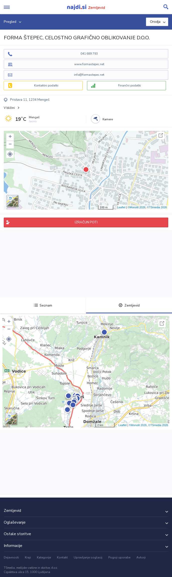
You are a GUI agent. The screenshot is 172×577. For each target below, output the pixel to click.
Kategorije (44, 557)
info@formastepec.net (89, 75)
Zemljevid (129, 305)
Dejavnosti (11, 557)
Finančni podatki (129, 85)
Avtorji (141, 557)
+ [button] (10, 137)
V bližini (9, 108)
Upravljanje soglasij (88, 557)
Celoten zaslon (160, 135)
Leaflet (121, 207)
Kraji (28, 557)
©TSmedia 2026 (157, 207)
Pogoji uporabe (119, 557)
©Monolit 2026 (136, 207)
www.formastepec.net (89, 64)
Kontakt (62, 557)
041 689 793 (89, 54)
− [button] (10, 144)
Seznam (43, 305)
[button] (10, 154)
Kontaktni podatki (46, 85)
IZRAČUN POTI (86, 222)
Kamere (108, 119)
